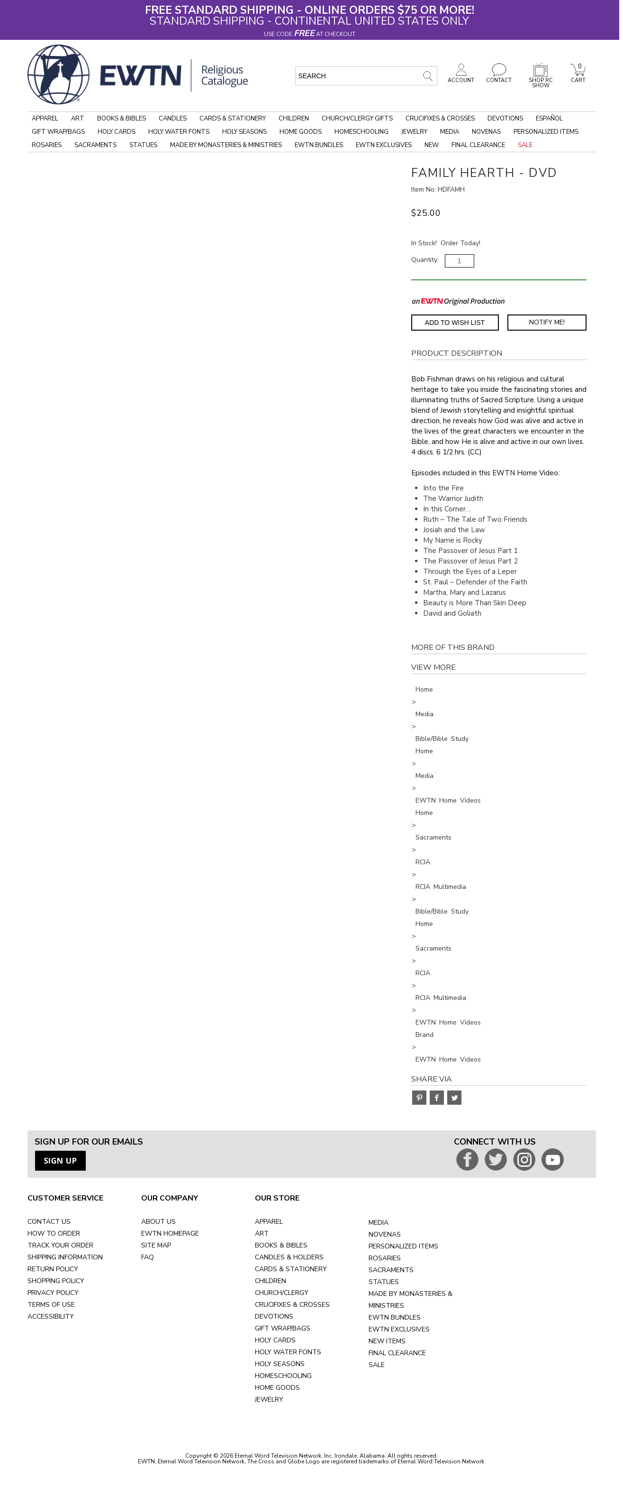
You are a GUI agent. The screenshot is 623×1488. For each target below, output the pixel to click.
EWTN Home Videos (448, 800)
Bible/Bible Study (442, 738)
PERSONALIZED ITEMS (403, 1246)
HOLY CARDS (275, 1340)
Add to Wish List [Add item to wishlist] (455, 322)
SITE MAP (156, 1245)
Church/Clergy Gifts (357, 118)
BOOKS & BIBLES (281, 1245)
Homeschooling (361, 132)
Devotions (505, 118)
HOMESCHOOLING (283, 1375)
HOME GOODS (277, 1387)
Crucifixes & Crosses (440, 118)
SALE (377, 1364)
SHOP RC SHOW (540, 80)
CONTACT (499, 78)
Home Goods (301, 132)
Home (424, 689)
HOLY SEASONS (280, 1363)
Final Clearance (478, 145)
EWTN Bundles (319, 145)
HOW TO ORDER (53, 1233)
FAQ (147, 1257)
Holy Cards (116, 132)
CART (578, 78)
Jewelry (414, 132)
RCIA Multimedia (440, 886)
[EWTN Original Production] (458, 301)
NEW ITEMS (387, 1341)
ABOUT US (158, 1221)
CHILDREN (270, 1280)
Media (449, 132)
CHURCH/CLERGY (281, 1292)
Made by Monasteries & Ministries (226, 145)
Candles (173, 118)
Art (77, 118)
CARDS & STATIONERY (291, 1269)
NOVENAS (385, 1234)
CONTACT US (49, 1221)
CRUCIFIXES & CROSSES (292, 1304)
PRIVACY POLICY (53, 1292)
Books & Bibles (121, 118)
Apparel (45, 118)
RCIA (422, 862)
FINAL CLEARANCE (397, 1353)
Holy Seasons (244, 132)
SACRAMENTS (391, 1270)
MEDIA (378, 1222)
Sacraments (95, 145)
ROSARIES (385, 1258)
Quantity (424, 259)
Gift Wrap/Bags (58, 132)
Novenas (486, 132)
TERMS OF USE (51, 1304)
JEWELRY (269, 1399)
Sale (525, 145)
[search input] (366, 75)
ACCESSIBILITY (50, 1316)
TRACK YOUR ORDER (60, 1245)
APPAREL (269, 1221)
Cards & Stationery (232, 118)
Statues (143, 145)
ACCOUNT (461, 78)
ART (262, 1233)
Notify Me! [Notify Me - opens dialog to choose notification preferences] (547, 322)
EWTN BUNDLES (395, 1317)
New (431, 145)
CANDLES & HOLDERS (289, 1257)
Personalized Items (546, 132)
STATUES (384, 1281)
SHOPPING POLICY (55, 1280)
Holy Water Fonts (178, 132)
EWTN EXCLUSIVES (399, 1329)
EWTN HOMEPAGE (170, 1233)
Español (549, 118)
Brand (424, 1034)
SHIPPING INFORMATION (65, 1257)
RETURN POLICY (52, 1269)
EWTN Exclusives (384, 145)
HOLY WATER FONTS (288, 1352)
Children (294, 118)
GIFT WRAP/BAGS (282, 1328)
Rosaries (47, 145)
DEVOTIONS (274, 1316)
